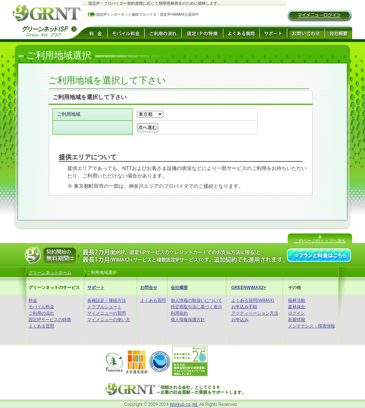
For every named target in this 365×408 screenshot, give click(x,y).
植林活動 (296, 300)
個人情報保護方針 (188, 319)
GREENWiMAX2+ (248, 287)
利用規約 (179, 313)
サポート (95, 287)
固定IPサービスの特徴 (50, 319)
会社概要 (179, 287)
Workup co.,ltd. (184, 404)
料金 (33, 300)
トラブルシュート (104, 306)
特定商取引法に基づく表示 (196, 306)
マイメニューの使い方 (108, 319)
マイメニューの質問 (106, 313)
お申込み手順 (244, 306)
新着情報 (296, 319)
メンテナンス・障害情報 (311, 326)
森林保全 (296, 306)
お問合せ (148, 287)
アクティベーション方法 (254, 313)
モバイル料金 (41, 306)
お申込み (239, 319)
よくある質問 (41, 326)
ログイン (296, 313)
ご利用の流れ (41, 313)
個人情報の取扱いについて (196, 300)
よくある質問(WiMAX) (252, 300)
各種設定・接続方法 (106, 300)
